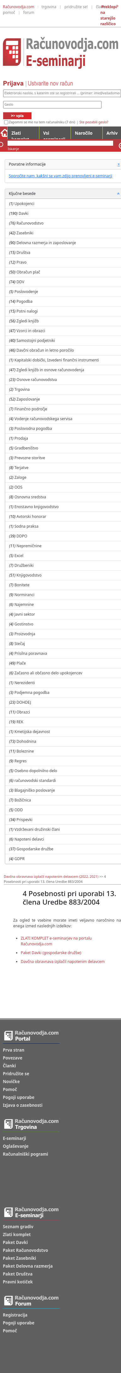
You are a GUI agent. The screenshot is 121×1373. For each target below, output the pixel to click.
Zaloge (20, 477)
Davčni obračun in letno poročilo (45, 350)
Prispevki (24, 819)
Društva (23, 252)
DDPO (21, 536)
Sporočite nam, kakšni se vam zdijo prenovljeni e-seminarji (60, 176)
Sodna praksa (26, 526)
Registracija (15, 1315)
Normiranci (24, 594)
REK (19, 722)
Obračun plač (28, 272)
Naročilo (83, 133)
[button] (118, 194)
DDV (20, 282)
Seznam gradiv (18, 1226)
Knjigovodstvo (29, 575)
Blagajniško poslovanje (34, 790)
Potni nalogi (26, 311)
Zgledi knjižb (27, 321)
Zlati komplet (20, 134)
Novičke (11, 1081)
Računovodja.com (18, 6)
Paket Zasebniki (19, 1258)
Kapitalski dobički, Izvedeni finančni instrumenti (56, 360)
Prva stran (13, 1050)
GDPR (19, 858)
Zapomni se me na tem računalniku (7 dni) (42, 122)
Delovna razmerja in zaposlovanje (46, 242)
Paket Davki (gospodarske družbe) (51, 952)
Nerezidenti (24, 682)
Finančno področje (30, 409)
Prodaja (21, 438)
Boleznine (25, 751)
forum (28, 12)
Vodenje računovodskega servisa (43, 418)
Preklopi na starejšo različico (108, 15)
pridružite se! (76, 6)
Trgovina (22, 389)
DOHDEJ (23, 702)
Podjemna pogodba (31, 692)
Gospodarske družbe (34, 849)
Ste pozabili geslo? (93, 122)
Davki (23, 213)
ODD (18, 810)
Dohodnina (26, 741)
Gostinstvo (23, 624)
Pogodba (24, 301)
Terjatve (21, 467)
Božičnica (22, 800)
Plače (21, 663)
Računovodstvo (29, 223)
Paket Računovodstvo (25, 1250)
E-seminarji (14, 1138)
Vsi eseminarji (54, 134)
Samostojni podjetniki (35, 340)
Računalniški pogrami (25, 1154)
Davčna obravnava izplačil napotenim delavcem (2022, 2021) (51, 876)
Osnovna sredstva (30, 497)
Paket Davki (15, 1242)
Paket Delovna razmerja (28, 1266)
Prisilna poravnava (30, 653)
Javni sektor (24, 614)
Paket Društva (17, 1274)
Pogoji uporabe (18, 1097)
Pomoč (10, 1089)
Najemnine (24, 604)
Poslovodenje (26, 291)
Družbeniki (24, 565)
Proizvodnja (24, 634)
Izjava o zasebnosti (23, 1105)
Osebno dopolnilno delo (35, 770)
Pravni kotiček (18, 1282)
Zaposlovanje (28, 399)
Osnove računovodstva (36, 379)
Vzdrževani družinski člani (37, 829)
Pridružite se (16, 1074)
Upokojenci (24, 203)
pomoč (9, 12)
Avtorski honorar (31, 516)
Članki (9, 1066)
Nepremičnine (29, 546)
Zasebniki (24, 233)
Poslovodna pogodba (33, 428)
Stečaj (19, 643)
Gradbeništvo (26, 448)
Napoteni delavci (29, 839)
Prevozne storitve (29, 458)
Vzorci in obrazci (30, 330)
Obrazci (23, 712)
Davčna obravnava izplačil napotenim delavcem (63, 961)
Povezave (12, 1058)
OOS (18, 487)
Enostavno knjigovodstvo (36, 506)
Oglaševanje (16, 1146)
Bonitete (22, 585)
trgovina (49, 6)
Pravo (21, 262)
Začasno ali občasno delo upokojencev (48, 673)
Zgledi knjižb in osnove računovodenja (50, 370)
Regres (20, 761)
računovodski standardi (35, 780)
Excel (18, 555)
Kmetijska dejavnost (32, 731)
